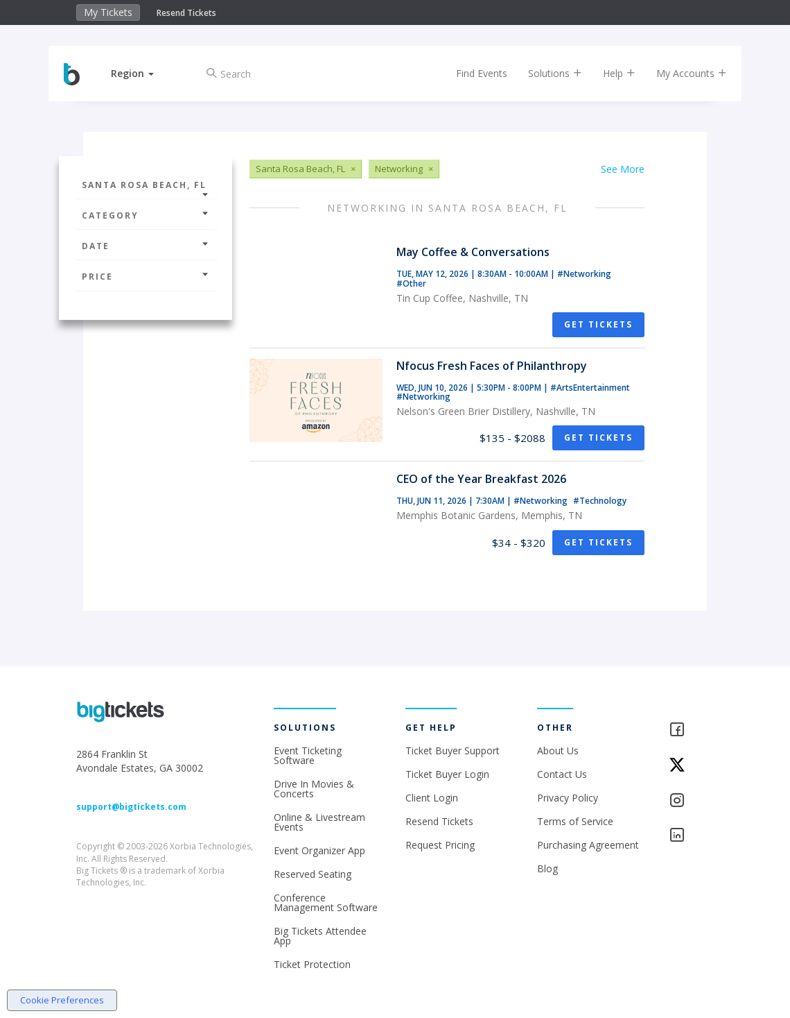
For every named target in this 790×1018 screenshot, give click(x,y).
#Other (411, 283)
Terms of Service (575, 821)
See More (622, 169)
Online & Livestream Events (319, 822)
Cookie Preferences (62, 1000)
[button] (144, 73)
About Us (558, 750)
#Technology (599, 501)
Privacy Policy (567, 797)
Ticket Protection (312, 964)
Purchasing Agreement (588, 844)
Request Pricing (440, 844)
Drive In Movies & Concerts (314, 788)
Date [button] (145, 246)
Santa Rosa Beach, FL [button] (145, 188)
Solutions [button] (543, 73)
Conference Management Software (326, 902)
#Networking (584, 274)
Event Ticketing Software (308, 755)
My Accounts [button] (679, 73)
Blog (547, 868)
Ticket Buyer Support (452, 750)
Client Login (431, 797)
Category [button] (145, 215)
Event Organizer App (319, 850)
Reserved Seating (312, 874)
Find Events (469, 73)
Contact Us (562, 774)
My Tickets (108, 12)
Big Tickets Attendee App (320, 935)
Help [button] (606, 73)
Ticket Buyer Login (447, 774)
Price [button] (145, 276)
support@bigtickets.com (131, 807)
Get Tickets (598, 324)
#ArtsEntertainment (590, 387)
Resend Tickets (186, 13)
